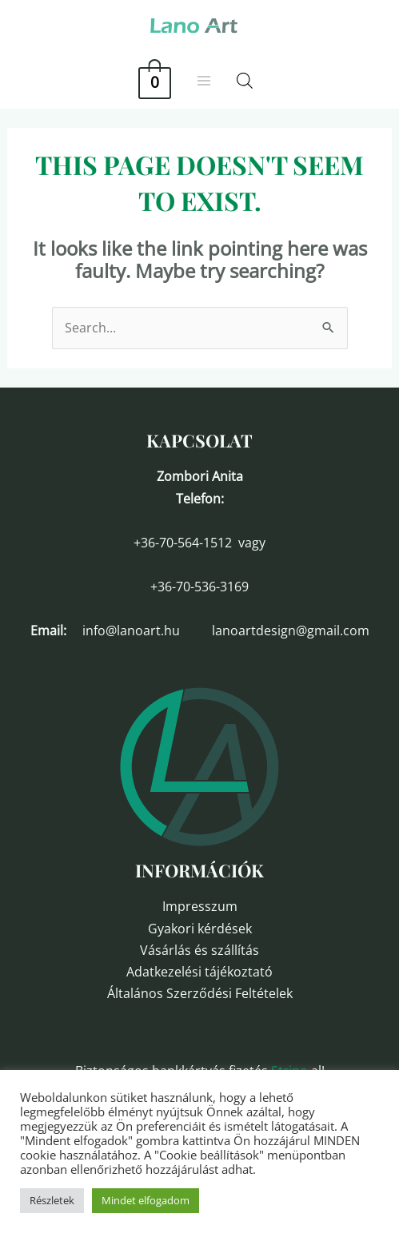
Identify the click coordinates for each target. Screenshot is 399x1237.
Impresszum (199, 906)
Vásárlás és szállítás (199, 950)
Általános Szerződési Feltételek (200, 993)
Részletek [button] (52, 1200)
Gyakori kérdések (200, 928)
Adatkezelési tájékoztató (199, 971)
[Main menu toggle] (204, 80)
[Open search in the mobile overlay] (245, 80)
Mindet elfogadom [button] (146, 1200)
